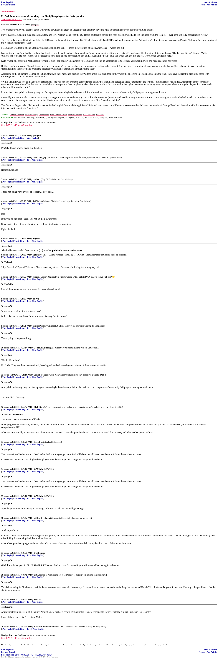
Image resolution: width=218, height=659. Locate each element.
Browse (4, 5)
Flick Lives (39, 407)
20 (2, 626)
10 (2, 348)
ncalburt (36, 179)
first (3, 125)
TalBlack (37, 201)
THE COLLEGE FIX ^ (11, 19)
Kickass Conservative (42, 326)
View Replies (32, 138)
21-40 (14, 125)
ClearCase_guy (39, 157)
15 (2, 496)
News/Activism (210, 2)
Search (12, 5)
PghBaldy (37, 255)
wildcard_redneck (42, 518)
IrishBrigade (39, 553)
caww (35, 299)
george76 (37, 135)
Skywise (36, 239)
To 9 (29, 444)
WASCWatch (40, 469)
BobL (36, 575)
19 (2, 599)
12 (2, 407)
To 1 (29, 160)
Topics (202, 5)
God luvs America (42, 348)
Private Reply (19, 138)
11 (2, 375)
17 (2, 553)
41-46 (21, 125)
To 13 (29, 629)
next (27, 125)
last (31, 125)
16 (2, 518)
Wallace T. (38, 599)
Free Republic (7, 2)
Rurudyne (38, 442)
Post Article (211, 5)
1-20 (8, 125)
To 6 (29, 301)
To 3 (29, 257)
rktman (36, 277)
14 (2, 469)
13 (2, 442)
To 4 (29, 279)
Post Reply (7, 138)
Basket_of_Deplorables (44, 375)
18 (2, 575)
